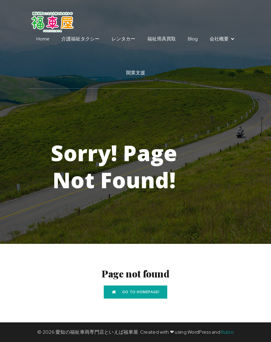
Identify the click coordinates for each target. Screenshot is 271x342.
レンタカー (123, 39)
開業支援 (135, 73)
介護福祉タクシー (80, 39)
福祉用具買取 (161, 39)
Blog (193, 39)
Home (42, 39)
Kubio (227, 332)
